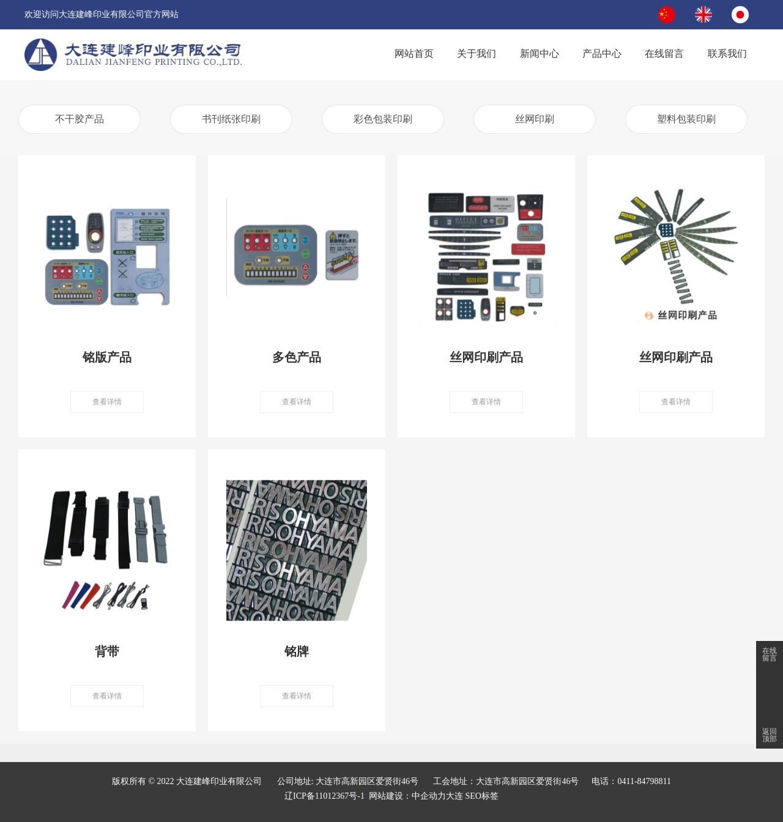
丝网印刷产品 (486, 357)
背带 (107, 651)
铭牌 (296, 651)
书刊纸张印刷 (231, 119)
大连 (454, 796)
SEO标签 (481, 796)
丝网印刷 (534, 119)
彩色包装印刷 (383, 119)
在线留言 (769, 654)
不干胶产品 (79, 119)
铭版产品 (107, 357)
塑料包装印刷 (686, 119)
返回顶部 (769, 735)
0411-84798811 (644, 781)
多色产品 (296, 357)
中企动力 (429, 796)
